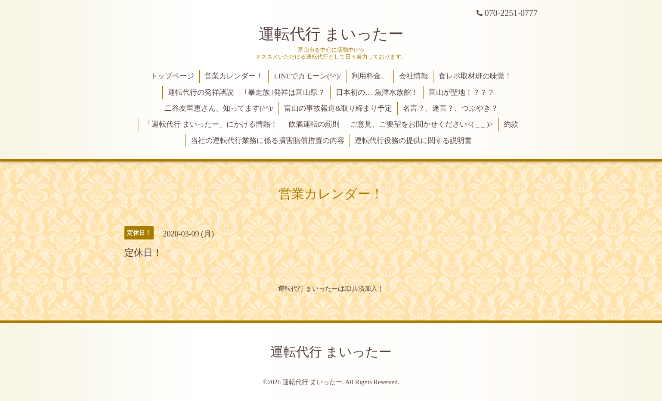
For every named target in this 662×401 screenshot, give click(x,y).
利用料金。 (370, 76)
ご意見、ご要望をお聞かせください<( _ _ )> (421, 124)
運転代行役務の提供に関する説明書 (413, 141)
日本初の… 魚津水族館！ (377, 92)
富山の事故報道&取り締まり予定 (338, 108)
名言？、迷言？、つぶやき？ (450, 108)
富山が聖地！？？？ (462, 92)
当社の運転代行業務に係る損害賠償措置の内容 (267, 141)
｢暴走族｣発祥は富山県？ (284, 92)
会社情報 (413, 76)
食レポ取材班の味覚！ (475, 76)
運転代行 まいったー (331, 34)
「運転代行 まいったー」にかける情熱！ (211, 124)
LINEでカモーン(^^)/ (307, 76)
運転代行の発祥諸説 (201, 92)
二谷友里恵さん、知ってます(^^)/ (218, 108)
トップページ (172, 76)
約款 (511, 124)
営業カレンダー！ (233, 76)
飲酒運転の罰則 (314, 124)
